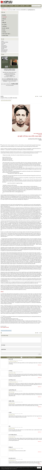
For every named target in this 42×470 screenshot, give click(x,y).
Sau (40, 96)
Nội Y (10, 426)
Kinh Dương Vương (12, 414)
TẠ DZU (2, 44)
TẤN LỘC (2, 48)
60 (26, 357)
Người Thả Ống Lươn (12, 389)
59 (24, 357)
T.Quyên (2, 41)
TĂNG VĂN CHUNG (4, 49)
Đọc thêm (39, 377)
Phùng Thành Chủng (12, 403)
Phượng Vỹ (10, 447)
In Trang (1, 332)
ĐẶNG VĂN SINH (11, 392)
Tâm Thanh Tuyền (4, 47)
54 (16, 357)
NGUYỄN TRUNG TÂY (12, 460)
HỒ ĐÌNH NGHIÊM (12, 428)
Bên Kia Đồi (11, 359)
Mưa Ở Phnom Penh (12, 379)
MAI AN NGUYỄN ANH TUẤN (6, 100)
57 (21, 357)
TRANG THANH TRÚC (12, 449)
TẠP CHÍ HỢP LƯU (4, 50)
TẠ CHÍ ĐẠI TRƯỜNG (4, 42)
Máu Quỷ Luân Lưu (12, 458)
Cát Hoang (10, 370)
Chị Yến (10, 412)
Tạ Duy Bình (3, 43)
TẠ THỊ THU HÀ (3, 45)
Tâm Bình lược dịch (4, 46)
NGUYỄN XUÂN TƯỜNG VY (13, 361)
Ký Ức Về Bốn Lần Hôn (13, 434)
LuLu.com (15, 78)
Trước (37, 96)
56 (19, 357)
